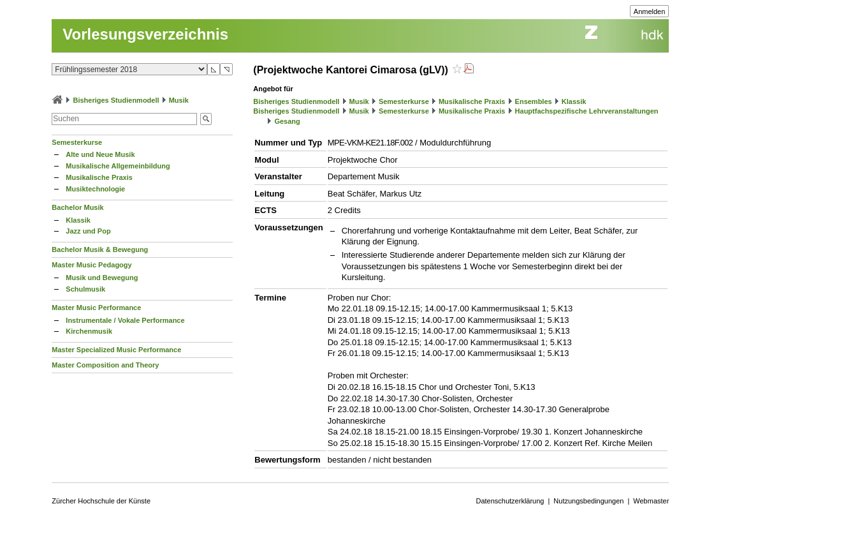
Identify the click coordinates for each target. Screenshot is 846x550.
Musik (179, 100)
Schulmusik (85, 289)
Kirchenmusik (89, 331)
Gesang (287, 121)
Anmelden (650, 11)
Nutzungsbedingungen (588, 501)
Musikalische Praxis (99, 177)
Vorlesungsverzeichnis (145, 34)
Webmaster (651, 501)
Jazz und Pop (88, 231)
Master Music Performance (96, 307)
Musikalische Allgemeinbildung (118, 166)
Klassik (78, 220)
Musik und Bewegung (102, 277)
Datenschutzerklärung (510, 501)
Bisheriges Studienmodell (116, 100)
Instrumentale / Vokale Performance (125, 320)
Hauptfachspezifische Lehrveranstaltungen (587, 111)
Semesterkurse (77, 142)
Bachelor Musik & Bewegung (100, 249)
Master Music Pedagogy (91, 265)
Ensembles (533, 101)
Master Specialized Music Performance (116, 349)
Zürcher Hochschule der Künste (101, 501)
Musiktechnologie (95, 189)
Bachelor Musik (77, 207)
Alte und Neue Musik (100, 154)
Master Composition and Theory (105, 365)
